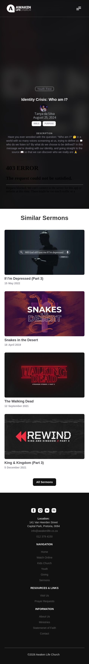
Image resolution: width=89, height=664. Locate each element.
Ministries (44, 622)
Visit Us (44, 595)
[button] (78, 8)
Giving (44, 574)
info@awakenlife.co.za (44, 530)
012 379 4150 (44, 536)
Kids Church (44, 563)
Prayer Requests (44, 601)
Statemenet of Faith (44, 627)
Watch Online (45, 557)
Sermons (44, 580)
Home (44, 551)
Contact (44, 633)
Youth (44, 568)
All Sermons (44, 482)
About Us (44, 616)
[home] (18, 8)
